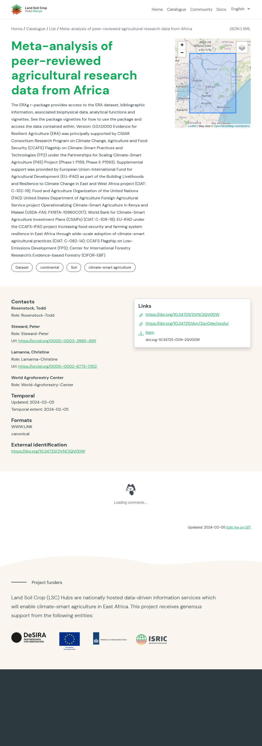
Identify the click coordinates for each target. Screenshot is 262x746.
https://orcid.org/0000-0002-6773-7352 (57, 366)
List (52, 28)
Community (201, 9)
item (150, 332)
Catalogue (176, 9)
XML (247, 28)
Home (157, 9)
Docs (221, 9)
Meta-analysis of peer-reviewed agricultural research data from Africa (126, 28)
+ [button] (182, 45)
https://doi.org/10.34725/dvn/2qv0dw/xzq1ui (187, 323)
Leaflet (192, 126)
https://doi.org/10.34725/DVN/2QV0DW (48, 451)
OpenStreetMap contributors (231, 126)
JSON (234, 28)
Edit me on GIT (238, 527)
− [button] (182, 53)
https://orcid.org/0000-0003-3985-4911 (57, 340)
